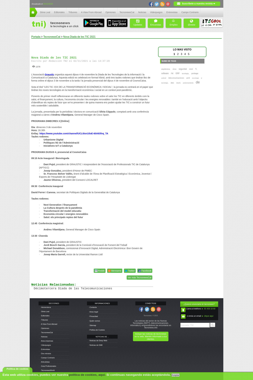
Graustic (49, 74)
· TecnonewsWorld (47, 370)
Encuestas (155, 22)
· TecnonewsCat (46, 332)
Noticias (142, 12)
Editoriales (59, 12)
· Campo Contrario (47, 358)
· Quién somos (94, 321)
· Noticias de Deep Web (98, 341)
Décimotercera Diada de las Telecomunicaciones (73, 288)
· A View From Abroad (48, 324)
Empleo (173, 22)
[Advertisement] (92, 46)
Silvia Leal (45, 12)
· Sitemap (92, 325)
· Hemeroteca (45, 307)
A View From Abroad (91, 12)
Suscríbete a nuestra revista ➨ (198, 3)
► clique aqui (207, 316)
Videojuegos (156, 12)
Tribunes (72, 12)
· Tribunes (44, 320)
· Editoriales (44, 316)
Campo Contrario (190, 12)
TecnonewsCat (127, 12)
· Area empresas (46, 341)
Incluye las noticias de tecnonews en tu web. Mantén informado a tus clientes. (151, 336)
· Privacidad (93, 316)
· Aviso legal (93, 312)
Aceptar (175, 375)
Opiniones (111, 12)
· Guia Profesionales (48, 366)
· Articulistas (45, 362)
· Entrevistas (45, 349)
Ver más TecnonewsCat (139, 277)
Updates (137, 22)
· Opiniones (44, 328)
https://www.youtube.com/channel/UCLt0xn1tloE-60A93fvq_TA (73, 133)
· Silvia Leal (44, 311)
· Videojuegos (45, 345)
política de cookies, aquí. (87, 374)
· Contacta (93, 307)
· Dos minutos (45, 353)
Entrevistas (171, 12)
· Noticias (43, 337)
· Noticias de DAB (95, 345)
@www (191, 22)
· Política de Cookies (97, 330)
